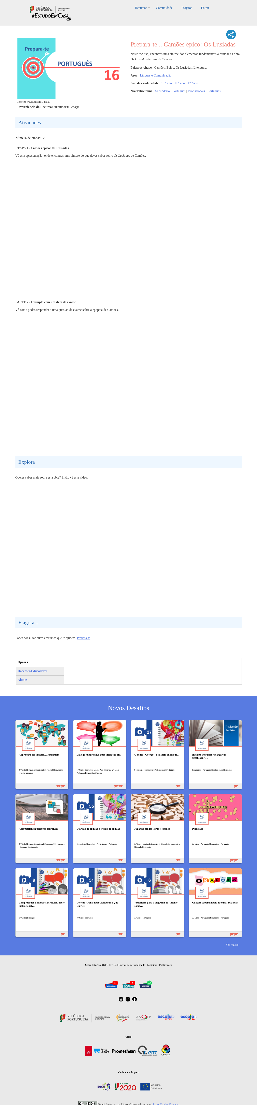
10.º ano (166, 83)
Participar (152, 964)
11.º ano (179, 83)
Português (178, 91)
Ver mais (231, 944)
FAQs (113, 964)
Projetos (186, 8)
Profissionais (196, 91)
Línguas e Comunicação (155, 75)
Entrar (205, 8)
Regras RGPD (100, 964)
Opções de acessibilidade (131, 964)
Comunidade (164, 8)
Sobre (88, 964)
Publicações (165, 964)
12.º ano (193, 83)
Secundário (162, 91)
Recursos (141, 8)
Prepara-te (83, 638)
